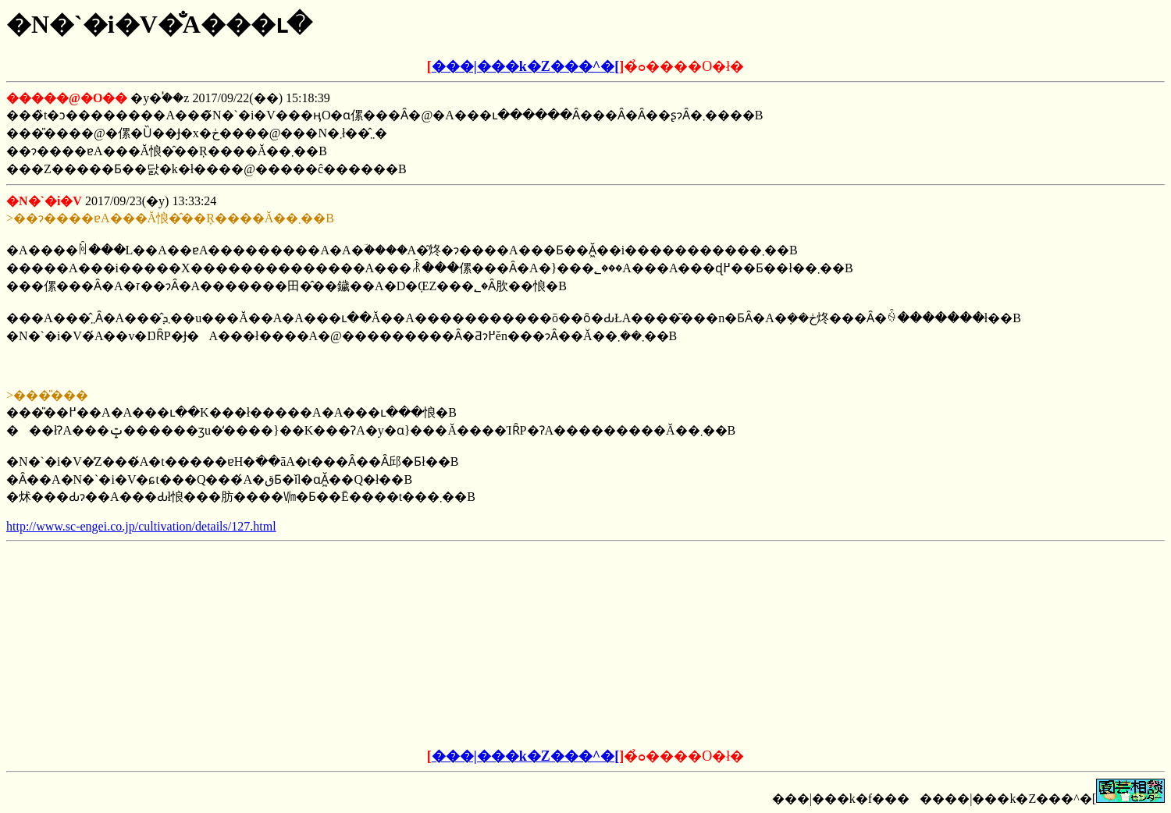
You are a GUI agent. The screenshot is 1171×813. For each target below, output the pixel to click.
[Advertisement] (467, 645)
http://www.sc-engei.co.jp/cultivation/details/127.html (141, 526)
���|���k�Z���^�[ (525, 66)
